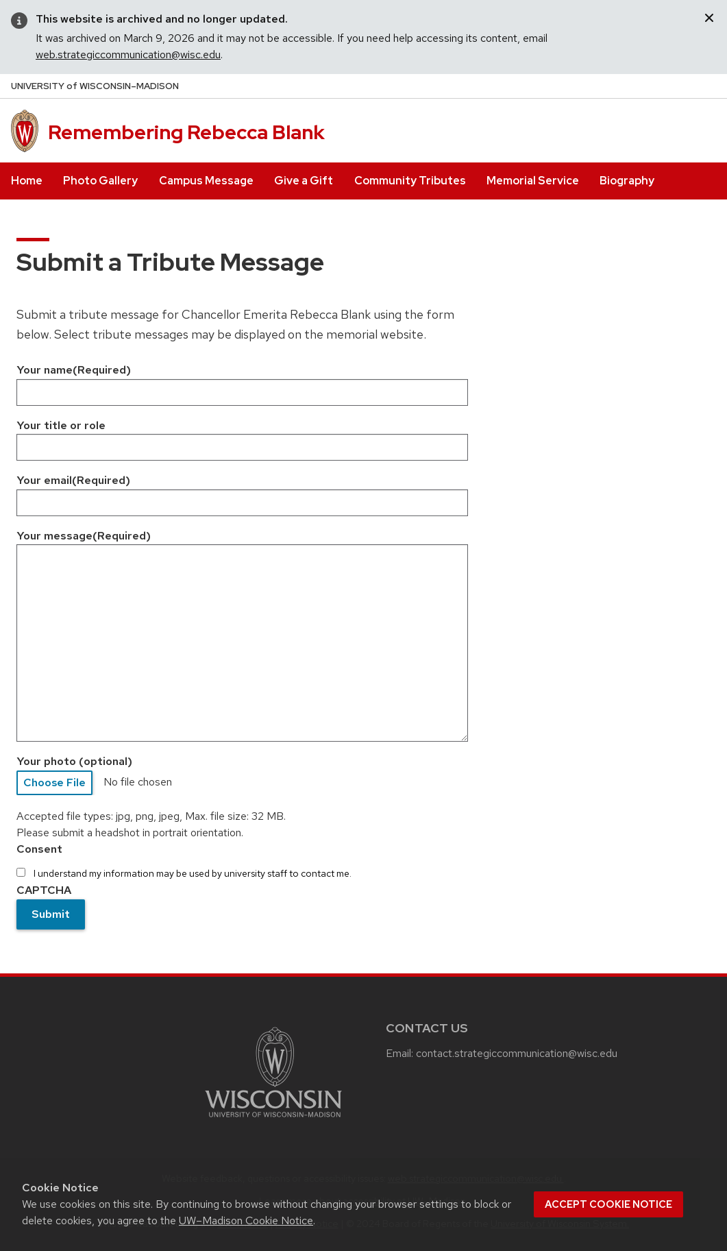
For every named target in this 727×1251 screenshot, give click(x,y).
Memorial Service (532, 180)
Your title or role (61, 425)
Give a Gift (303, 180)
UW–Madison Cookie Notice (246, 1220)
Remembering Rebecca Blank (186, 132)
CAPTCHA (43, 890)
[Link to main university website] (273, 1120)
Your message (83, 536)
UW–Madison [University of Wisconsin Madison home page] (95, 86)
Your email (73, 480)
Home (26, 180)
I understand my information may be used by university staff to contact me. (193, 873)
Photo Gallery (100, 180)
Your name (73, 370)
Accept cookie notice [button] (608, 1204)
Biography (627, 180)
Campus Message (206, 180)
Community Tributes (410, 180)
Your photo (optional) (74, 761)
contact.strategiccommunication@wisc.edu (518, 1053)
